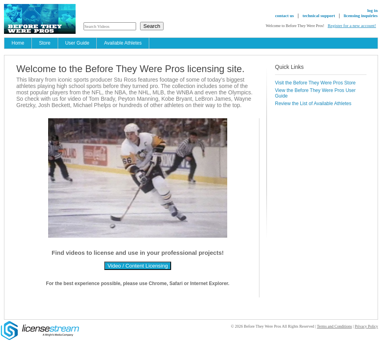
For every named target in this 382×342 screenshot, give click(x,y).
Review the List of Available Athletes (313, 103)
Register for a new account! (351, 25)
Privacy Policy (366, 326)
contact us (284, 15)
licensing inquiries (361, 15)
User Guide (77, 43)
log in (372, 10)
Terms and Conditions (334, 326)
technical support (318, 15)
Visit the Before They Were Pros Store (315, 83)
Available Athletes (123, 43)
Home (18, 43)
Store (45, 43)
